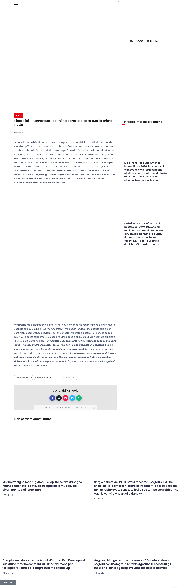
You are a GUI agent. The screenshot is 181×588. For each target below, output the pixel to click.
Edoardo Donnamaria (44, 377)
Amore (19, 115)
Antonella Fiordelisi (23, 377)
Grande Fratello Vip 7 (67, 377)
